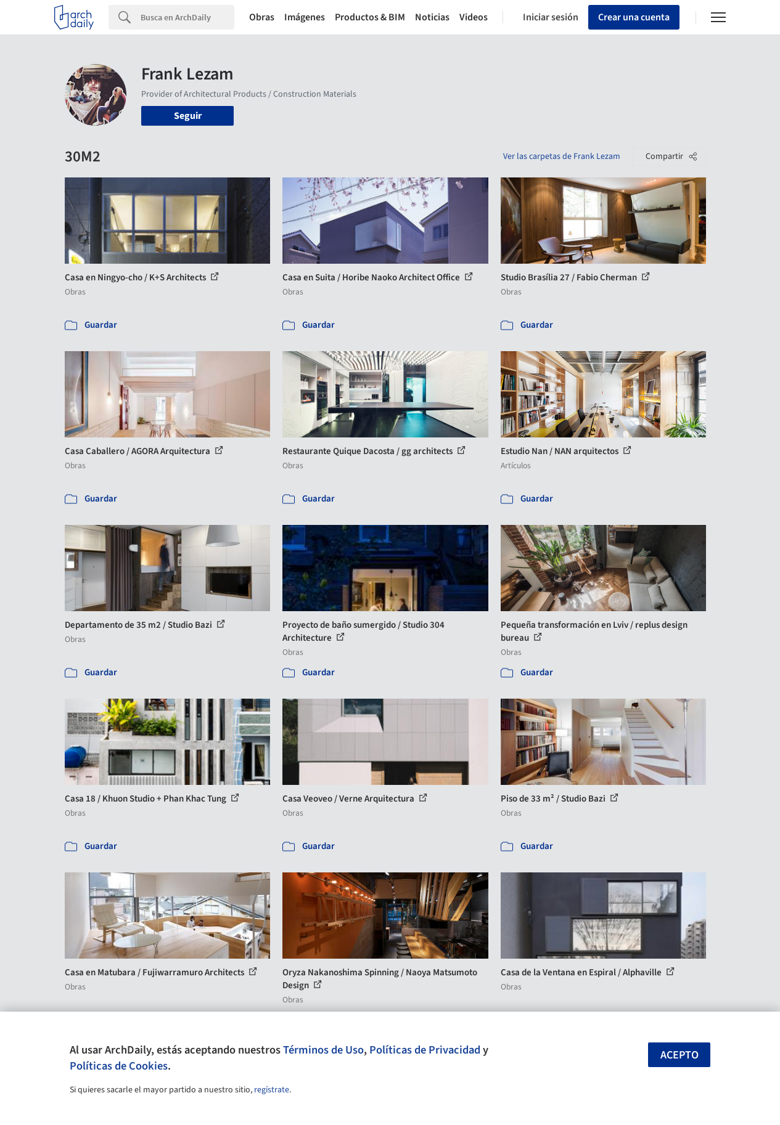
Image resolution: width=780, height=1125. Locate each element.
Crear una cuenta (634, 17)
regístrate (271, 1090)
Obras (261, 17)
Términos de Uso (323, 1050)
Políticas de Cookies (119, 1066)
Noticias (432, 17)
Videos (473, 17)
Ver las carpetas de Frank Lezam (561, 156)
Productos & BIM (370, 17)
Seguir (188, 116)
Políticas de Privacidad (424, 1050)
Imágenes (304, 17)
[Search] (187, 17)
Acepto (679, 1055)
